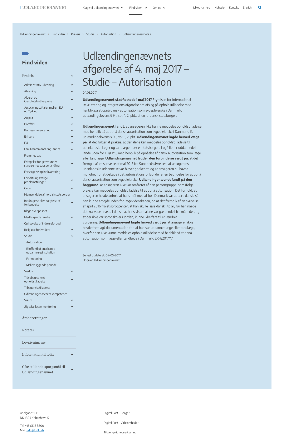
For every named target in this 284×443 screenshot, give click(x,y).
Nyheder (220, 7)
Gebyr (28, 188)
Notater (28, 330)
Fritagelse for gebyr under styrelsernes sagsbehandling (42, 163)
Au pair (28, 117)
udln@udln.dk (35, 430)
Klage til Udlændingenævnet (101, 7)
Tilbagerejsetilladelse (37, 287)
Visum (28, 300)
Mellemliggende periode (41, 265)
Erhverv (29, 136)
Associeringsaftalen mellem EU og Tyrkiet (43, 109)
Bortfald (29, 124)
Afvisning (30, 91)
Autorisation (34, 242)
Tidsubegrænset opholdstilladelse (34, 279)
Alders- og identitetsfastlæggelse (38, 99)
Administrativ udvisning (39, 85)
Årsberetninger (34, 318)
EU (26, 142)
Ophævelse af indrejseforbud (42, 223)
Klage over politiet (35, 211)
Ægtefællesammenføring (40, 306)
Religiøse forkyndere (37, 229)
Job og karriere (201, 7)
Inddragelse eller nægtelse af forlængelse (42, 202)
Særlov (28, 271)
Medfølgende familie (37, 217)
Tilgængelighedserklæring (120, 432)
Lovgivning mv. (34, 342)
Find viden (135, 7)
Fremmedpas (32, 155)
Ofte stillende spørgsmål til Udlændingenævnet (43, 369)
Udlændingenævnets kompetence (45, 294)
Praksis (28, 75)
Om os (157, 7)
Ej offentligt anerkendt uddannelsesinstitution (40, 250)
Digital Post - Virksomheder (121, 422)
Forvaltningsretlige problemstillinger (36, 179)
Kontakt (234, 7)
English (247, 7)
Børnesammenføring (37, 130)
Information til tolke (38, 354)
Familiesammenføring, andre (42, 149)
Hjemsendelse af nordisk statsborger (47, 194)
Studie (28, 236)
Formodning (34, 258)
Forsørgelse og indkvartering (42, 171)
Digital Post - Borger (116, 413)
